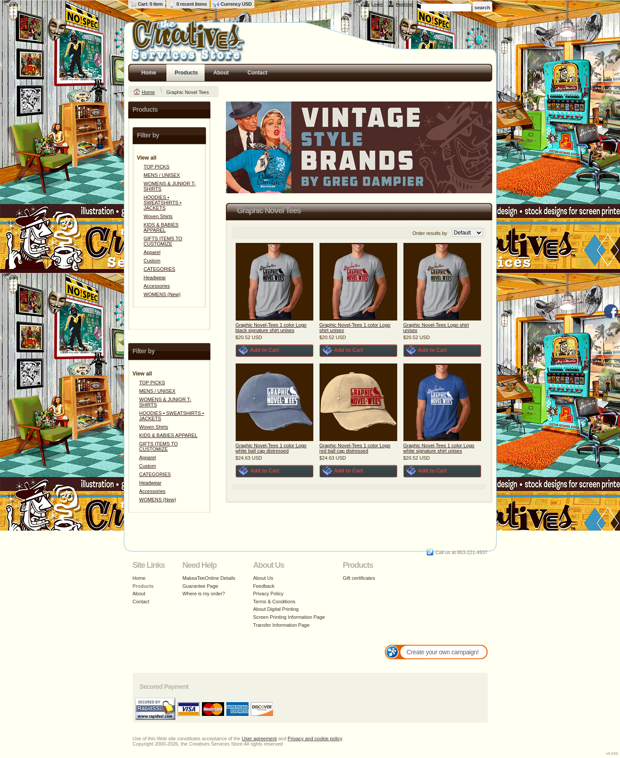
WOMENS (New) (162, 294)
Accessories (157, 286)
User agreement (259, 738)
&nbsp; (274, 281)
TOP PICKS (157, 166)
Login (377, 4)
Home (149, 73)
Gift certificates (359, 578)
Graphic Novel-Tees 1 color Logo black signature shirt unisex (271, 327)
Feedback (263, 586)
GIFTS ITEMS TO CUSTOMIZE (163, 241)
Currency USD (236, 4)
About (221, 73)
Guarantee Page (200, 586)
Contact (258, 73)
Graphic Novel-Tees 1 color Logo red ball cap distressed (355, 448)
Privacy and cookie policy (315, 738)
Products (186, 73)
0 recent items (191, 4)
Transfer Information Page (281, 625)
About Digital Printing (276, 609)
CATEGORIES (159, 269)
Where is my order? (203, 593)
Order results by (429, 233)
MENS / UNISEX (162, 175)
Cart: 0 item (150, 4)
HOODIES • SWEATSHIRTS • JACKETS (163, 203)
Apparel (152, 252)
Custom (152, 260)
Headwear (155, 277)
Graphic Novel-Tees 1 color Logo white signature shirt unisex (438, 448)
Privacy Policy (268, 593)
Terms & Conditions (274, 601)
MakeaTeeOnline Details (208, 578)
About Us (263, 578)
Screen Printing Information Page (289, 617)
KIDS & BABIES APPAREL (161, 227)
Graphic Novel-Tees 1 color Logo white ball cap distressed (271, 448)
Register (404, 4)
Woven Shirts (158, 216)
